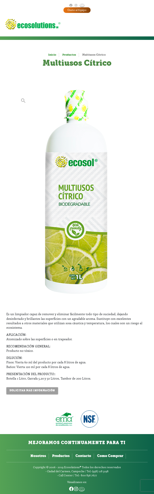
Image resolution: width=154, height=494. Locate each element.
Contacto (83, 456)
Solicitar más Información (32, 390)
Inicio (52, 55)
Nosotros (38, 456)
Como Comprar (110, 456)
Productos (69, 55)
